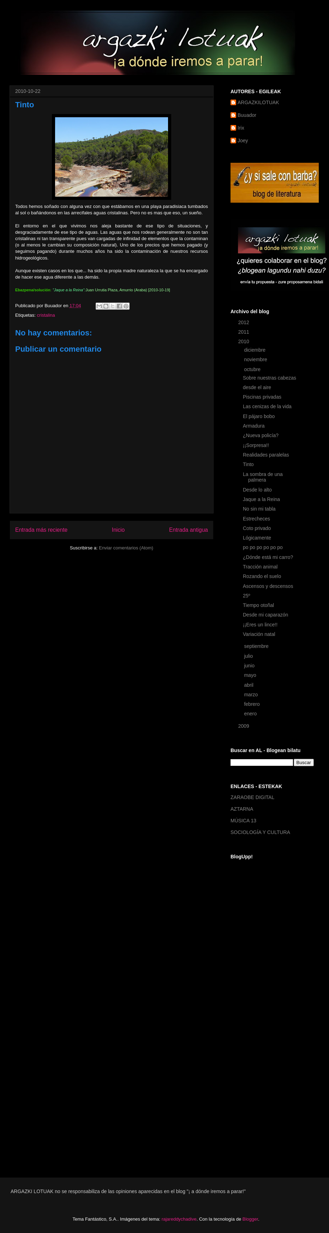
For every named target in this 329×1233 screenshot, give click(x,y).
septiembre (257, 646)
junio (250, 665)
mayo (250, 675)
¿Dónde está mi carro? (268, 557)
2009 (244, 726)
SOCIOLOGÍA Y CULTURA (260, 832)
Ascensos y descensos (268, 586)
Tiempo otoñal (258, 605)
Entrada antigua (188, 530)
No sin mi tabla (259, 509)
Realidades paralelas (266, 455)
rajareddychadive (179, 1219)
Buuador (247, 115)
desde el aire (257, 387)
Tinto (248, 464)
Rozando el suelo (262, 576)
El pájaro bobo (259, 416)
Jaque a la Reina (261, 499)
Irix (241, 128)
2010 (244, 341)
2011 (244, 332)
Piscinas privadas (262, 397)
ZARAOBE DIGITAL (252, 797)
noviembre (256, 359)
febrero (252, 704)
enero (251, 713)
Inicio (118, 530)
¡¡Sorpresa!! (256, 445)
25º (246, 595)
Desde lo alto (257, 490)
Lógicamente (257, 538)
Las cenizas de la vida (267, 406)
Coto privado (257, 528)
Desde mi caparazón (265, 615)
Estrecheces (256, 519)
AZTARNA (242, 809)
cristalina (46, 315)
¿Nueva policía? (261, 435)
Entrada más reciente (41, 530)
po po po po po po (263, 547)
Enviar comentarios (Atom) (126, 547)
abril (249, 685)
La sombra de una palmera (263, 477)
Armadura (253, 426)
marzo (251, 694)
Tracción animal (260, 567)
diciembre (255, 350)
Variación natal (259, 634)
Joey (243, 140)
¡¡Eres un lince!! (260, 624)
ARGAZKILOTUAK (258, 102)
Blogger (250, 1219)
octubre (253, 369)
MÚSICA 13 (243, 820)
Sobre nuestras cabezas (269, 378)
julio (249, 656)
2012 (244, 322)
